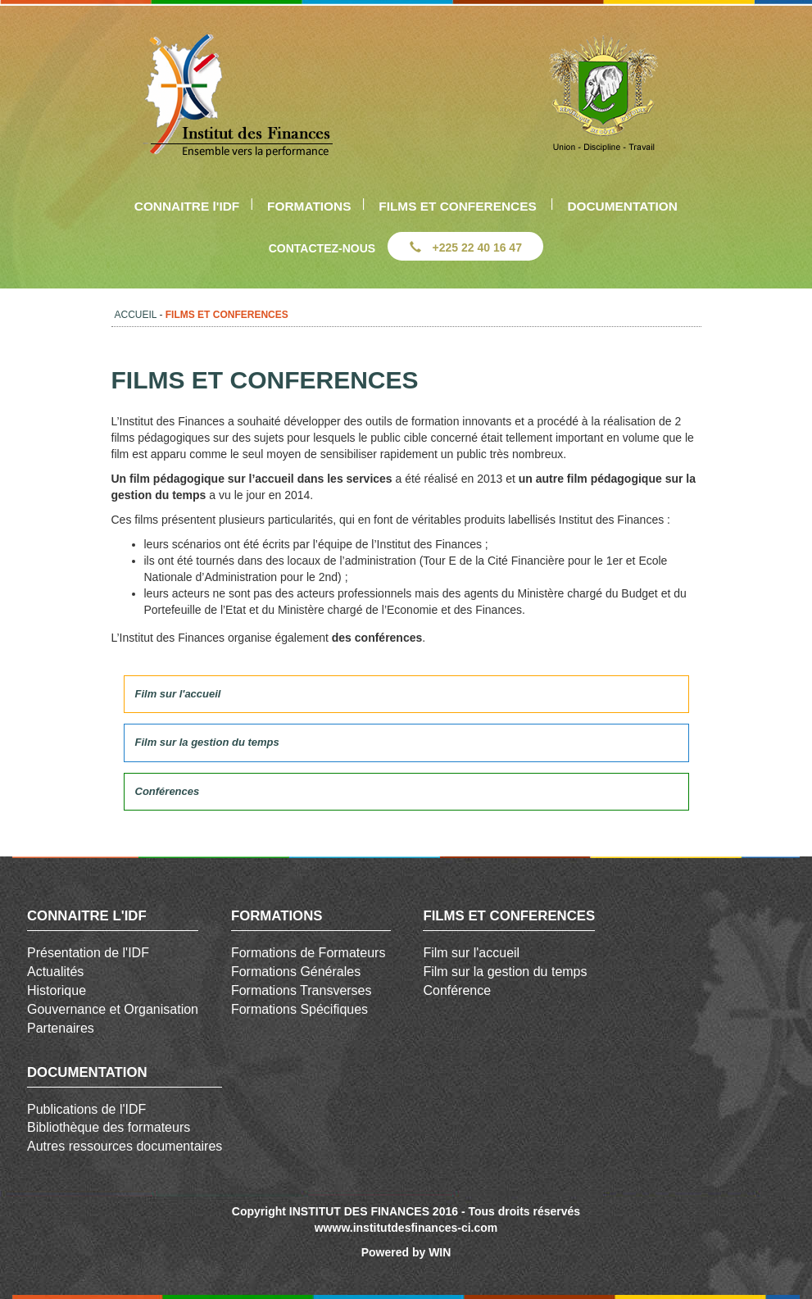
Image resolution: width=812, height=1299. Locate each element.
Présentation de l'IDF (88, 953)
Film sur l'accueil (471, 953)
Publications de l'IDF (86, 1109)
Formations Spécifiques (299, 1009)
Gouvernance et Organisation (112, 1009)
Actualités (55, 972)
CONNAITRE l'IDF (187, 206)
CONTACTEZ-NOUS (322, 248)
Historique (56, 990)
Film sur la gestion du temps (505, 972)
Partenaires (60, 1028)
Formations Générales (296, 972)
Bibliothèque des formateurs (108, 1127)
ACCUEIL (136, 314)
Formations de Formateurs (308, 953)
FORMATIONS (309, 206)
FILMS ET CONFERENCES (457, 206)
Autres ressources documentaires (124, 1146)
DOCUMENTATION (622, 206)
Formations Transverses (301, 990)
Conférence (457, 990)
